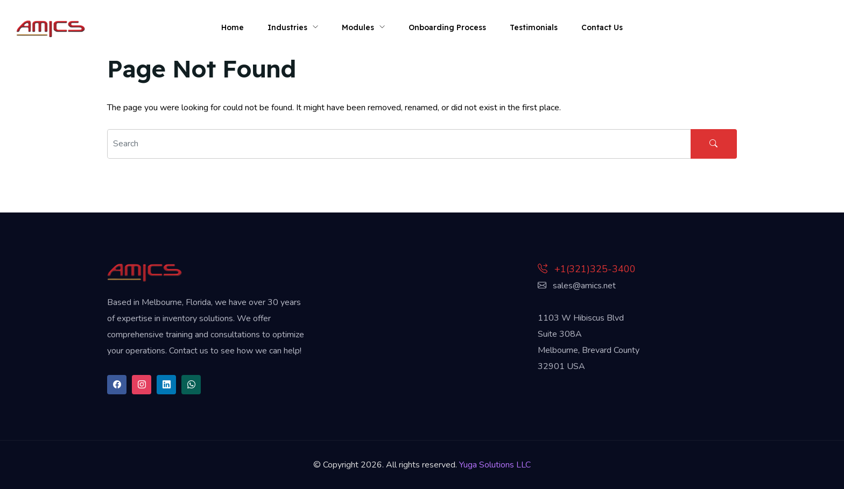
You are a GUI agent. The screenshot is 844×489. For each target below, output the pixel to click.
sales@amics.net (577, 286)
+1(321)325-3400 (587, 269)
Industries (287, 27)
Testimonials (534, 27)
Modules (358, 27)
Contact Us (602, 27)
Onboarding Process (447, 27)
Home (232, 27)
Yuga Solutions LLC (495, 465)
